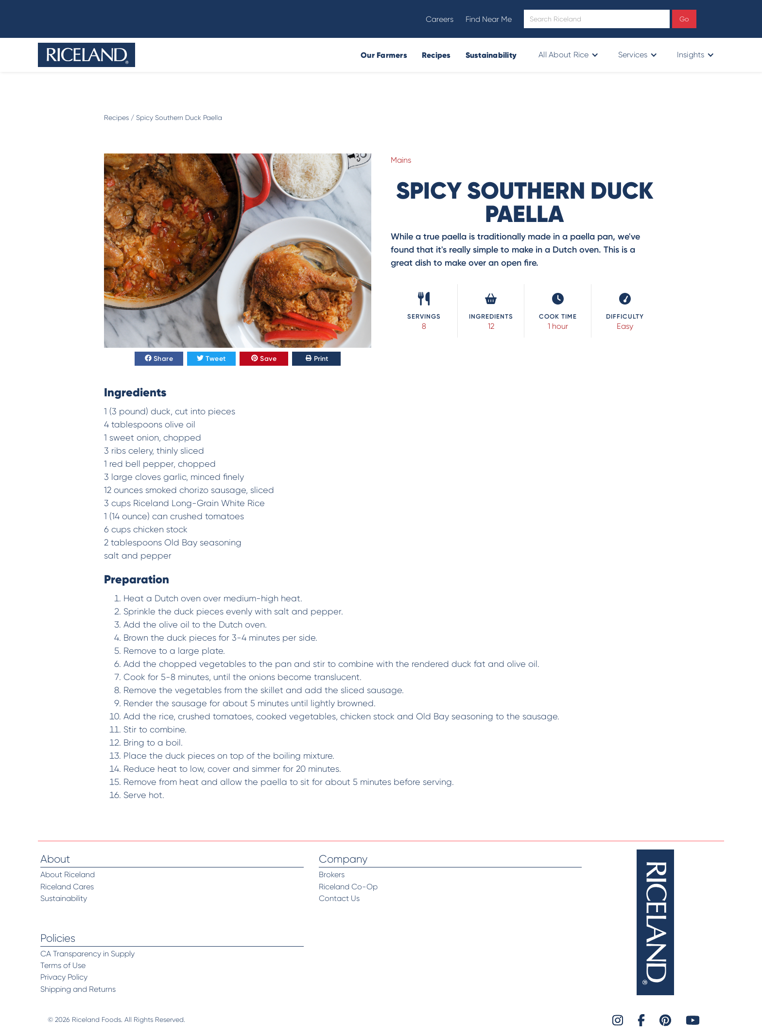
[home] (86, 55)
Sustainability (491, 55)
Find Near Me (489, 19)
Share (159, 359)
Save (264, 359)
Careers (439, 19)
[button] (567, 55)
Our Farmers (384, 55)
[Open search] (597, 19)
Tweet (211, 359)
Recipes (436, 55)
